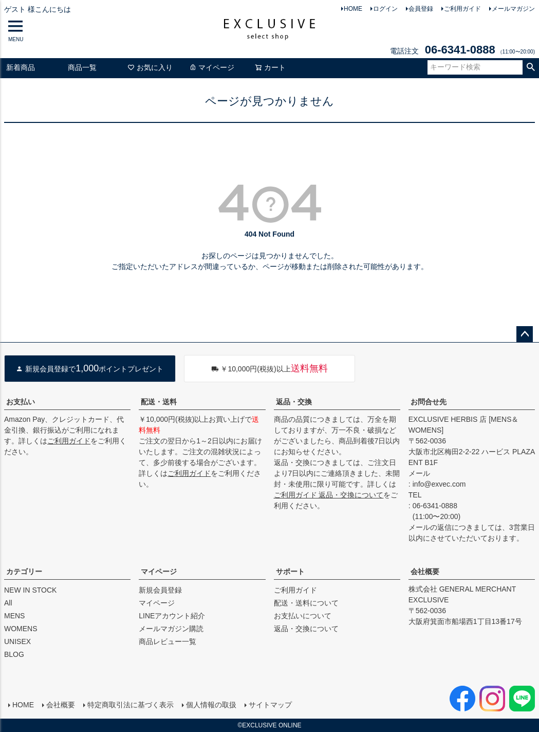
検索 (530, 67)
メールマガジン (513, 8)
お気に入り (150, 67)
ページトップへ (524, 334)
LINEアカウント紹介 (172, 616)
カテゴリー (24, 571)
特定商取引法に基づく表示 (130, 705)
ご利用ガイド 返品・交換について (329, 495)
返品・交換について (306, 628)
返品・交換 (294, 402)
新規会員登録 (160, 590)
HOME (353, 8)
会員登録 (420, 8)
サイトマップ (270, 705)
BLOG (14, 654)
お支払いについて (302, 616)
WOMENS (21, 628)
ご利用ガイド (462, 8)
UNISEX (17, 641)
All (8, 603)
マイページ (211, 67)
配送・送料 (159, 402)
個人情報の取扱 (211, 705)
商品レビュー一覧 (167, 641)
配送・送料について (306, 603)
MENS (14, 616)
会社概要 (425, 571)
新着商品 (20, 67)
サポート (290, 571)
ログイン (385, 8)
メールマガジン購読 (171, 628)
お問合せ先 (429, 402)
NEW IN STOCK (30, 590)
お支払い (20, 402)
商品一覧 (82, 67)
